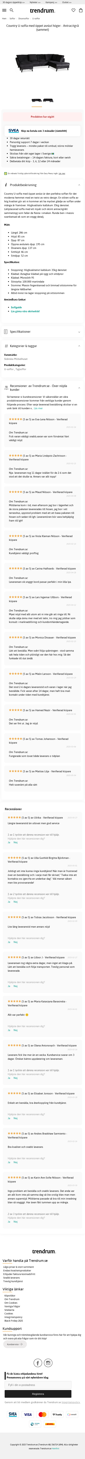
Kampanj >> (51, 2)
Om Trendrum (11, 1299)
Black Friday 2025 (13, 1320)
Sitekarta (9, 1310)
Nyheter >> (35, 2)
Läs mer (62, 173)
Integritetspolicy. (71, 1402)
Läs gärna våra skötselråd (25, 311)
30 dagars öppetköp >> (14, 2)
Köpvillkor (9, 1295)
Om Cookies (10, 1302)
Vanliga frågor (12, 1306)
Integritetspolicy (13, 1317)
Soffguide (16, 307)
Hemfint (55, 1448)
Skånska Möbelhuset (16, 359)
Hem (4, 18)
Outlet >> (66, 2)
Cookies (8, 1313)
